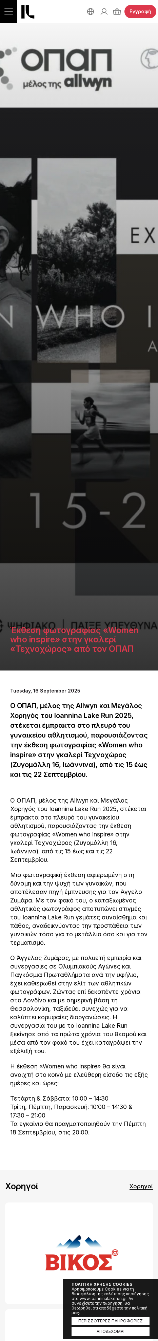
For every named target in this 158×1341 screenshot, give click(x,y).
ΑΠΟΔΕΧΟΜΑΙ (110, 1331)
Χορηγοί (141, 1186)
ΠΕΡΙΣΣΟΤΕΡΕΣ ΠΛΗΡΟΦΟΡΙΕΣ (110, 1320)
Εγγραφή (140, 11)
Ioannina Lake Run (28, 12)
